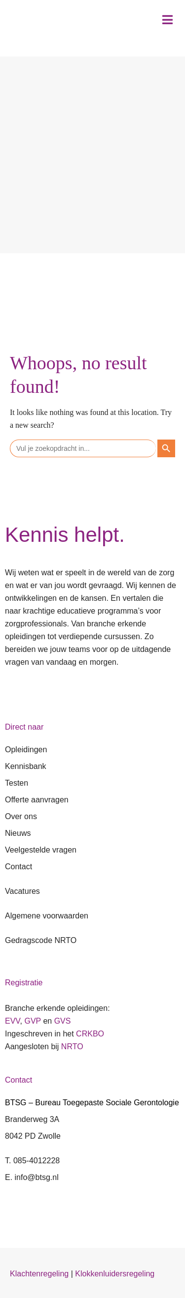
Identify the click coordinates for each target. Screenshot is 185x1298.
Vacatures (22, 891)
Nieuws (18, 833)
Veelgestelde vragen (40, 850)
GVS (62, 1021)
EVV (12, 1021)
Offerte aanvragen (37, 800)
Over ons (21, 816)
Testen (16, 783)
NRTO (72, 1046)
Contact (18, 866)
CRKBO (90, 1034)
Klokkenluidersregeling (114, 1273)
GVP (32, 1021)
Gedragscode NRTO (40, 940)
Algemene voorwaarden (46, 916)
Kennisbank (25, 766)
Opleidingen (26, 749)
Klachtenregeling (39, 1273)
